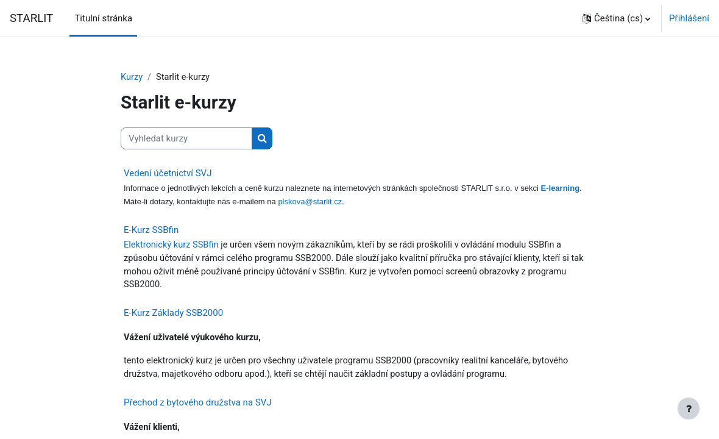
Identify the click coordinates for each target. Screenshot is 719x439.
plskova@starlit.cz (310, 202)
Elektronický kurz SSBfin (172, 246)
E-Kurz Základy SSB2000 (173, 315)
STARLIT (31, 18)
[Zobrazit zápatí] (689, 408)
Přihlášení (689, 18)
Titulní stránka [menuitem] (103, 18)
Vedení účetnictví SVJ (167, 173)
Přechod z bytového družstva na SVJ (198, 406)
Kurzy (132, 77)
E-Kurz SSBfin (151, 231)
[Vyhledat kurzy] (186, 138)
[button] (616, 18)
